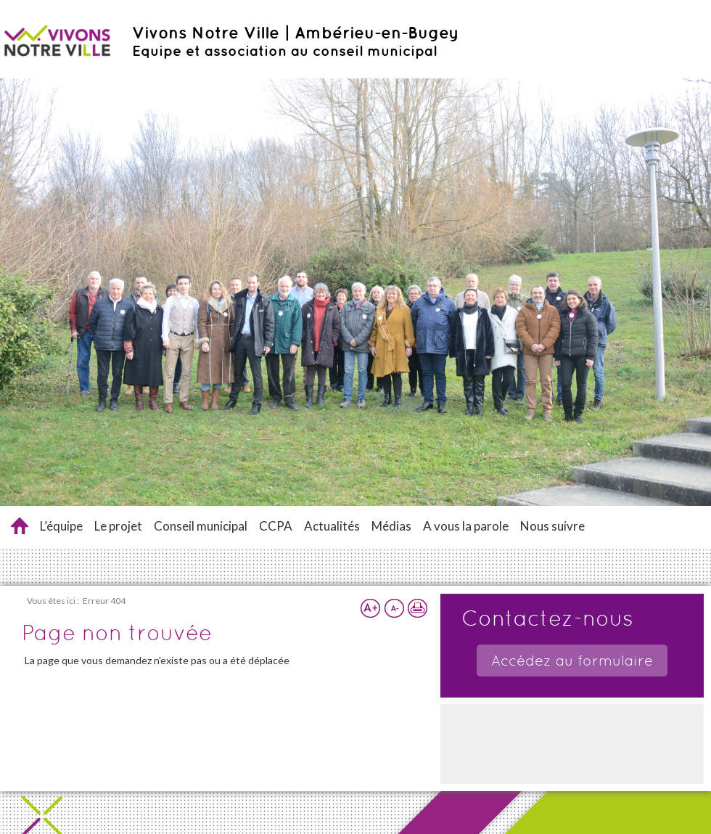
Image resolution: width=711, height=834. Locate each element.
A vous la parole (466, 525)
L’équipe (61, 525)
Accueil (19, 526)
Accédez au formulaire (572, 661)
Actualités (332, 525)
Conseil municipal (200, 525)
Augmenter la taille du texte (371, 608)
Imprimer (417, 608)
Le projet (118, 525)
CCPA (275, 525)
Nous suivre (552, 525)
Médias (391, 525)
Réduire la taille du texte (394, 608)
